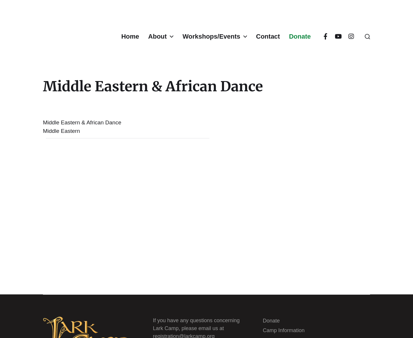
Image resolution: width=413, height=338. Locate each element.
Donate (300, 36)
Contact (268, 36)
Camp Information (284, 330)
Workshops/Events (211, 36)
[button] (367, 36)
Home (130, 36)
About (157, 36)
